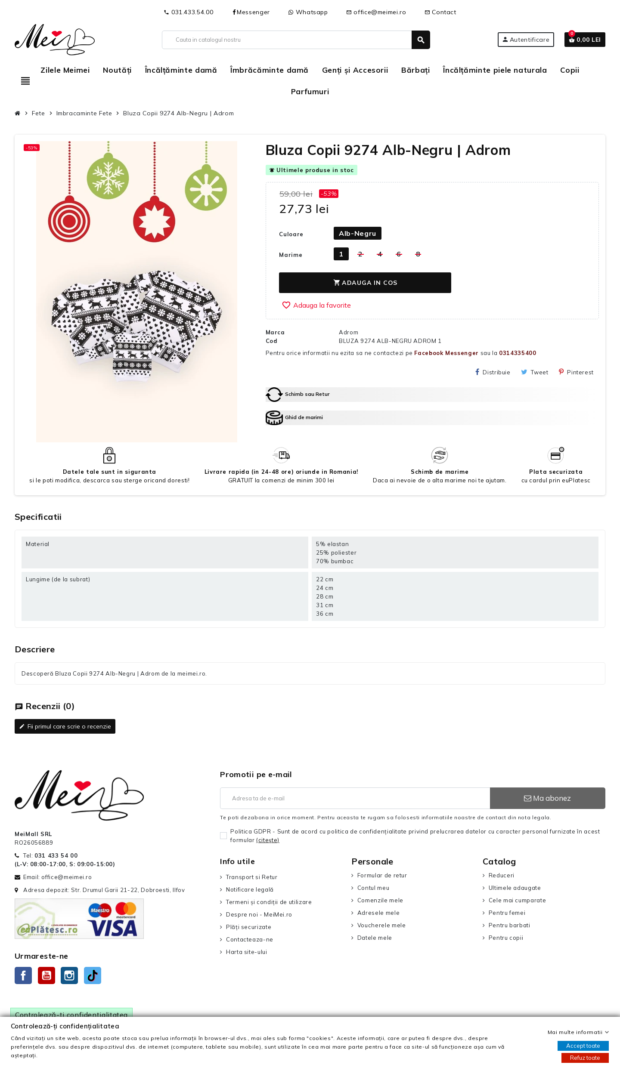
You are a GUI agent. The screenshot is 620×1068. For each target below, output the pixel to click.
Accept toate (583, 1045)
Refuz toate (585, 1057)
